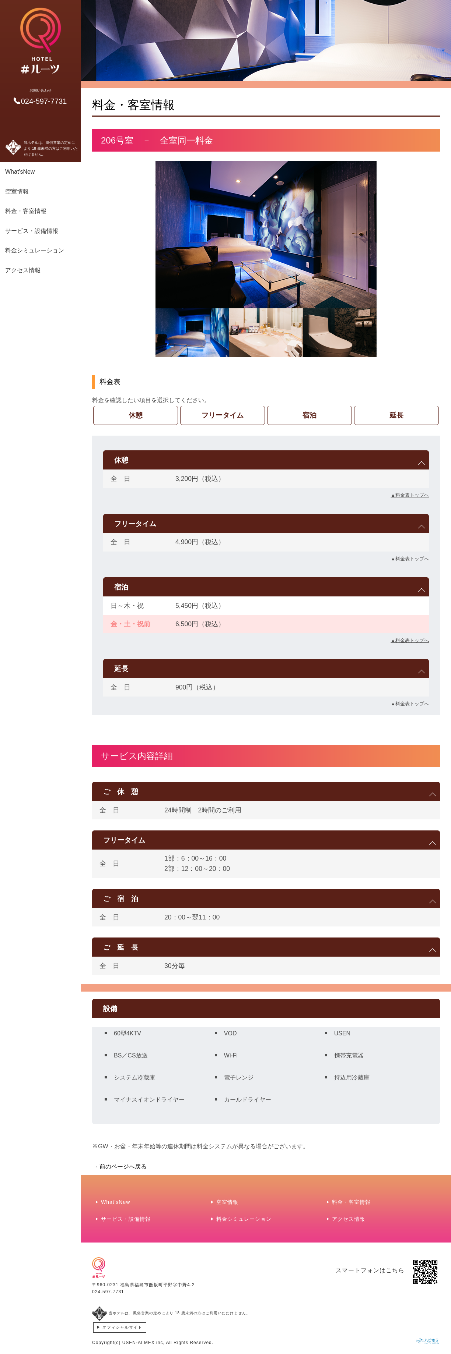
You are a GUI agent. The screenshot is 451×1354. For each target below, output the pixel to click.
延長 (396, 415)
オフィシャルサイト (122, 1327)
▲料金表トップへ (410, 495)
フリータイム (223, 415)
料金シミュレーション (34, 250)
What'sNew (20, 172)
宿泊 (310, 415)
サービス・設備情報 (31, 231)
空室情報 (17, 191)
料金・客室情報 (25, 211)
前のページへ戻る (123, 1166)
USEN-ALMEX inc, (143, 1342)
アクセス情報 (23, 270)
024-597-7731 (108, 1291)
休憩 (136, 415)
